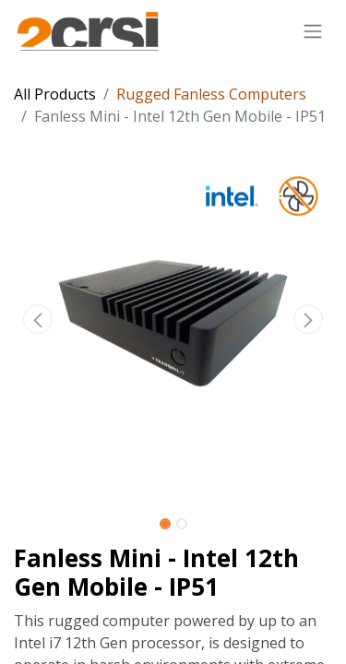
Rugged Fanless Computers (211, 94)
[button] (38, 319)
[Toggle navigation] (312, 30)
